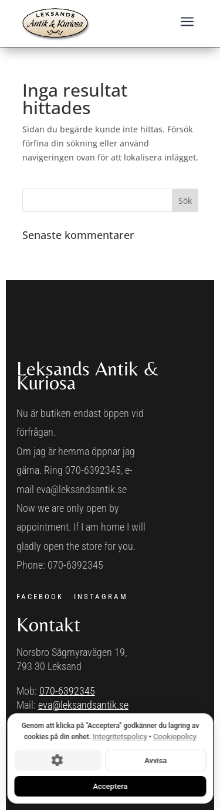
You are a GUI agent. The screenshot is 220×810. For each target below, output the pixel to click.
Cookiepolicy (175, 736)
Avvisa (155, 760)
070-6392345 (67, 691)
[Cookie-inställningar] (57, 760)
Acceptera (110, 785)
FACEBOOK (39, 596)
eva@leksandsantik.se (83, 705)
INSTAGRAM (101, 596)
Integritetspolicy (120, 736)
